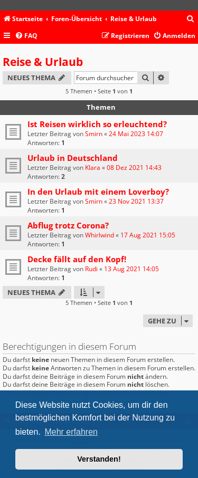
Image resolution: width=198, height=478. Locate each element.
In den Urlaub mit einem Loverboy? (98, 191)
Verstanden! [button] (98, 459)
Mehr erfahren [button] (71, 431)
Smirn (93, 133)
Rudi (91, 268)
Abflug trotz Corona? (68, 225)
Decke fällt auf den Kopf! (76, 259)
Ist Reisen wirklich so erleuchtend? (97, 124)
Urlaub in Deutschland (72, 157)
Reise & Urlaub (43, 61)
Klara (92, 167)
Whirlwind (99, 235)
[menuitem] (190, 19)
